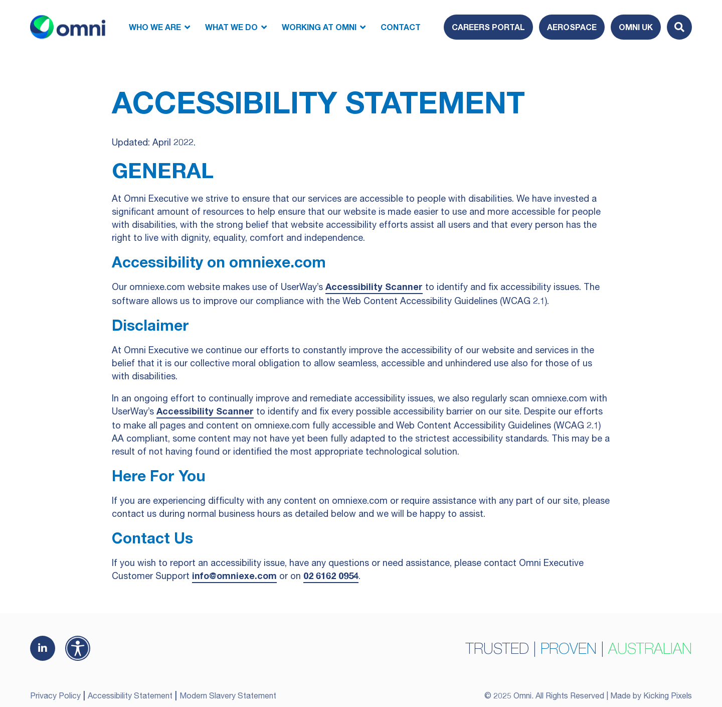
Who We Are (155, 27)
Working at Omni (319, 27)
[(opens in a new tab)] (42, 648)
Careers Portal (488, 27)
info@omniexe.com (234, 575)
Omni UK (636, 27)
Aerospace (572, 27)
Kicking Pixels (667, 695)
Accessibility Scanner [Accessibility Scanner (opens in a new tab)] (374, 286)
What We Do (231, 27)
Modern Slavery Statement (227, 695)
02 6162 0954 (330, 575)
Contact (401, 27)
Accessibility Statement (130, 695)
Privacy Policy (55, 695)
